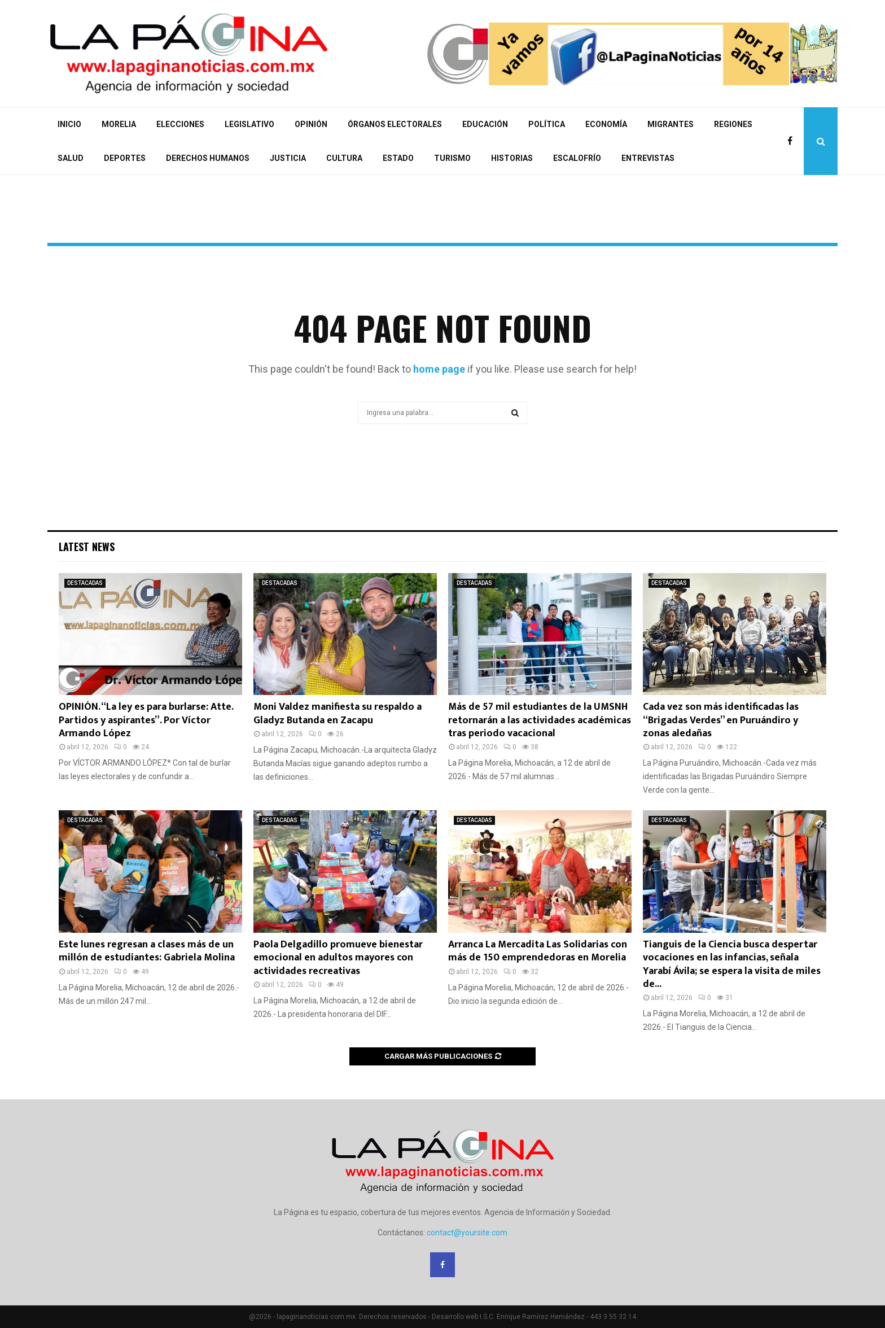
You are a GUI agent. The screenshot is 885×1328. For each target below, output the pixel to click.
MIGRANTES (670, 124)
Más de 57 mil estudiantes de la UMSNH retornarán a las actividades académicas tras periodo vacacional (539, 720)
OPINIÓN (311, 124)
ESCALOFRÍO (577, 158)
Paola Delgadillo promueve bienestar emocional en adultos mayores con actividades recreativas (338, 958)
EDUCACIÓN (485, 124)
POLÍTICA (546, 124)
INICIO (69, 124)
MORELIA (119, 124)
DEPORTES (125, 158)
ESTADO (398, 158)
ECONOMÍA (606, 124)
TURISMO (452, 158)
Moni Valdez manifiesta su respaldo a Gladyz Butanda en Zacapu (337, 713)
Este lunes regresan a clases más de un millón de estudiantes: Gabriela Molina (147, 951)
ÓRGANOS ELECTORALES (395, 124)
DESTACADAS (85, 583)
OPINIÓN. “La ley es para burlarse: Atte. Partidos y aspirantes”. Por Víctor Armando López (146, 720)
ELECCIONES (180, 124)
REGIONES (733, 124)
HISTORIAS (512, 158)
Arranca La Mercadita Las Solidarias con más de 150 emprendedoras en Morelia (537, 951)
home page (439, 369)
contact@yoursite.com (467, 1232)
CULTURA (344, 158)
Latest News (87, 546)
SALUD (71, 158)
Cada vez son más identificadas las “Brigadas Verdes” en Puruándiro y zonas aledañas (721, 720)
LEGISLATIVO (249, 124)
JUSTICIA (288, 158)
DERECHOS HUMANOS (207, 158)
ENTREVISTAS (647, 158)
